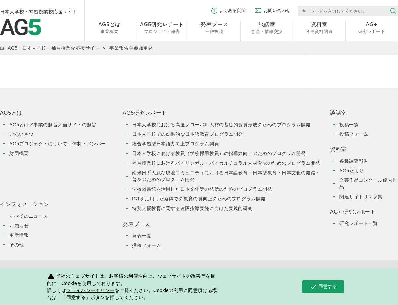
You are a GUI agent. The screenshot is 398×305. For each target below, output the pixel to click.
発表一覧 (141, 235)
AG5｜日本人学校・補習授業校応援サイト (54, 48)
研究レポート (372, 27)
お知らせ (19, 225)
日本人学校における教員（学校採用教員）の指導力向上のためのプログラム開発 (219, 153)
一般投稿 (214, 27)
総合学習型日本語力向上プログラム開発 (175, 143)
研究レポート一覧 (358, 223)
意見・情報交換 (267, 27)
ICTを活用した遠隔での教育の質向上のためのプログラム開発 (199, 198)
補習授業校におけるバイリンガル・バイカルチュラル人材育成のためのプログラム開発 (226, 163)
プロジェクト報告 (162, 27)
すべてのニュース (28, 216)
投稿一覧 (349, 124)
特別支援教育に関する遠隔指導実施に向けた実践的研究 (192, 208)
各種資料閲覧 (319, 27)
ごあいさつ (21, 134)
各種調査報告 (353, 161)
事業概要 (110, 27)
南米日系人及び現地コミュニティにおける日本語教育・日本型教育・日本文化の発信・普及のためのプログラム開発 (226, 176)
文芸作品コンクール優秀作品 (368, 184)
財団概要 (19, 153)
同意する (323, 287)
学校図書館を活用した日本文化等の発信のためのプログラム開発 (202, 189)
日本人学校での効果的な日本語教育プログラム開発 (187, 134)
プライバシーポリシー (90, 290)
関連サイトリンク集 (361, 196)
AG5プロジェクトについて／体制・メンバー (57, 143)
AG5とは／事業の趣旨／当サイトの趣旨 (53, 124)
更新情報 (19, 235)
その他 (16, 244)
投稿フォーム (146, 245)
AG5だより (351, 170)
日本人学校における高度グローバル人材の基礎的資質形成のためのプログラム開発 (221, 124)
